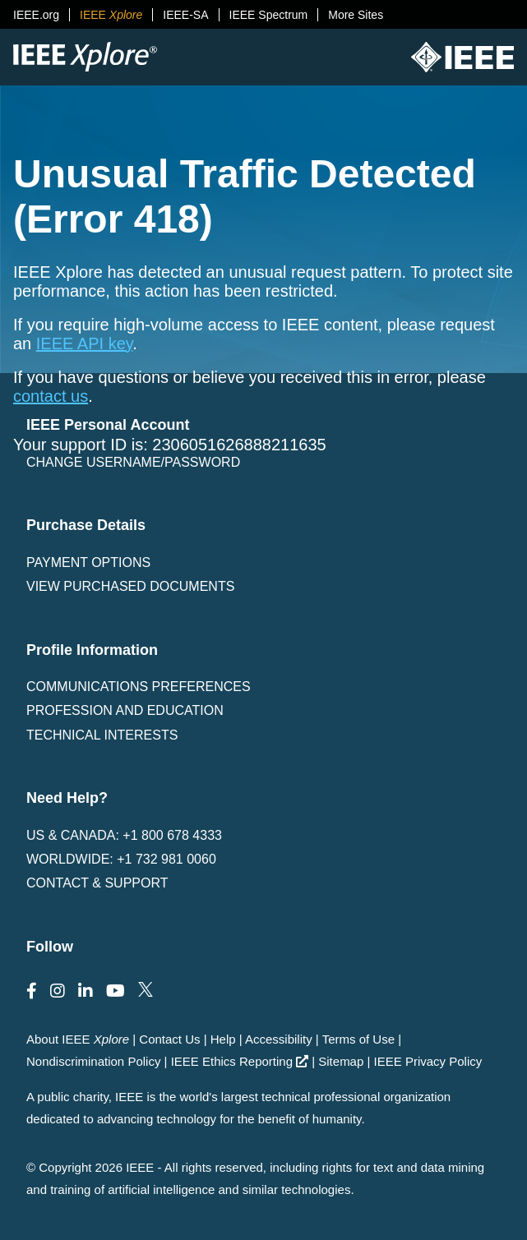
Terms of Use (358, 1039)
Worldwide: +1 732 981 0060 (121, 859)
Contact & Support (97, 883)
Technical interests (102, 735)
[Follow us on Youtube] (115, 991)
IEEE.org (36, 14)
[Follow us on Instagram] (57, 991)
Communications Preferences (138, 687)
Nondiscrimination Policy (93, 1061)
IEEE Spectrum (268, 14)
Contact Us (169, 1039)
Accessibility (278, 1039)
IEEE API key (84, 343)
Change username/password (133, 462)
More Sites (355, 14)
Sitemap (340, 1061)
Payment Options (88, 562)
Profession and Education (125, 710)
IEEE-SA (185, 14)
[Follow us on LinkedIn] (85, 991)
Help (223, 1039)
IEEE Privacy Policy (428, 1061)
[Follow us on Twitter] (145, 991)
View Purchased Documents (130, 586)
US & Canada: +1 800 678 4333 (124, 835)
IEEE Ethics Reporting (239, 1061)
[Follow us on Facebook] (31, 991)
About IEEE (77, 1039)
